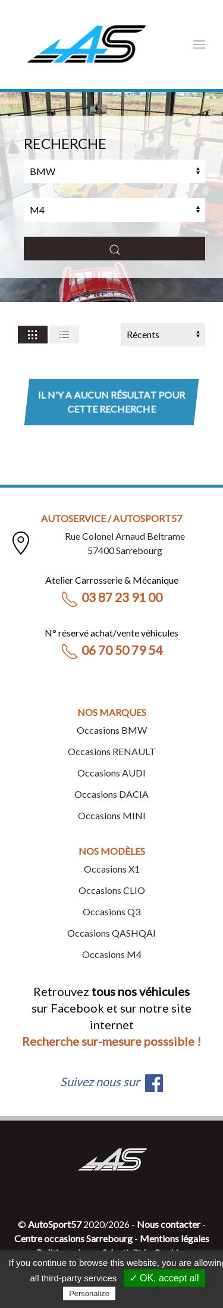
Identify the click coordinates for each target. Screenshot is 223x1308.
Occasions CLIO (111, 890)
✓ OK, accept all (164, 1278)
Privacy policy (146, 1293)
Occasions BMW (112, 730)
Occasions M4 (112, 954)
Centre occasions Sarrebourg (73, 1238)
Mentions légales (174, 1238)
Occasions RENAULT (112, 751)
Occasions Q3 (111, 911)
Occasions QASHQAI (111, 932)
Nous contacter (168, 1224)
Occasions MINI (112, 815)
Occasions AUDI (111, 772)
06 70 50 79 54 (111, 649)
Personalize (89, 1293)
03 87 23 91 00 (111, 597)
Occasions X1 (112, 868)
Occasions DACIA (111, 794)
